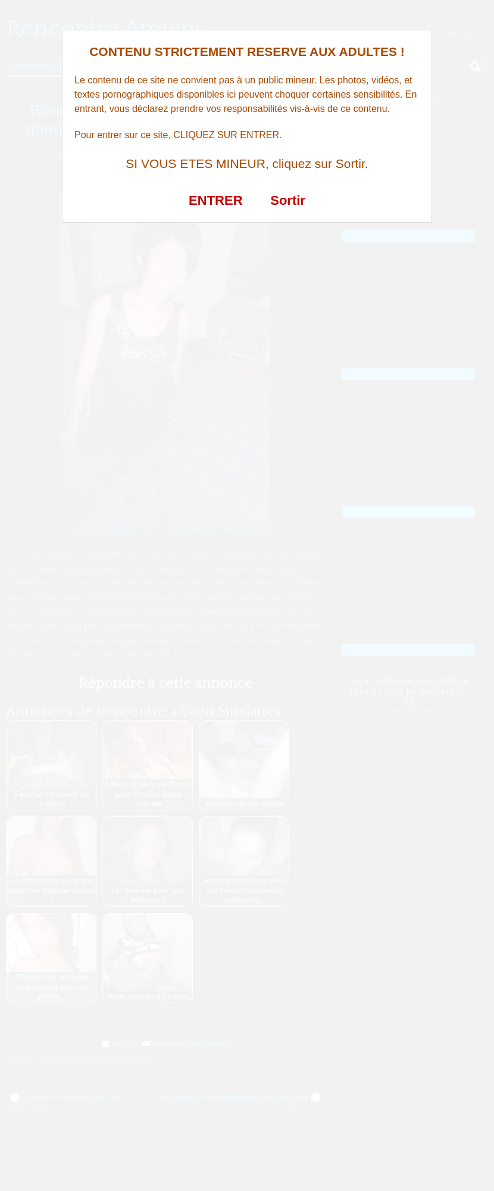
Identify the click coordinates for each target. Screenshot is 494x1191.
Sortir (287, 200)
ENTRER (215, 200)
